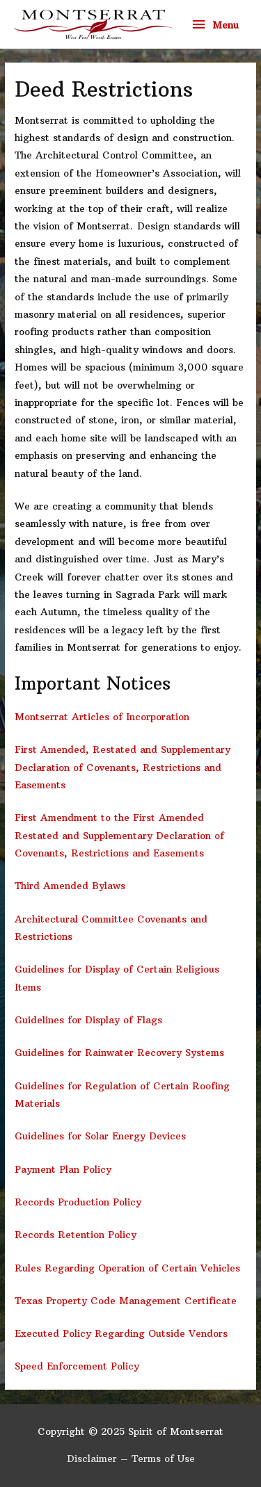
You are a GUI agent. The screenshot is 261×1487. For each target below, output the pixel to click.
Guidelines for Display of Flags (88, 1020)
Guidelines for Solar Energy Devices (100, 1136)
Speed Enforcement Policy (77, 1366)
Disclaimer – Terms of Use (131, 1459)
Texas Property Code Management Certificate (126, 1301)
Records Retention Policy (75, 1235)
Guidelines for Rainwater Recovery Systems (119, 1053)
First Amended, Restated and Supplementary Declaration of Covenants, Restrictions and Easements (122, 767)
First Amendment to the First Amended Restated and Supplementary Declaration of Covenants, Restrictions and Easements (119, 835)
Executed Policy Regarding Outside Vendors (121, 1334)
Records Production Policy (78, 1202)
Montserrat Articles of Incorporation (102, 717)
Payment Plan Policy (63, 1170)
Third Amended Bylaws (70, 886)
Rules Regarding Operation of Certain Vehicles (127, 1268)
